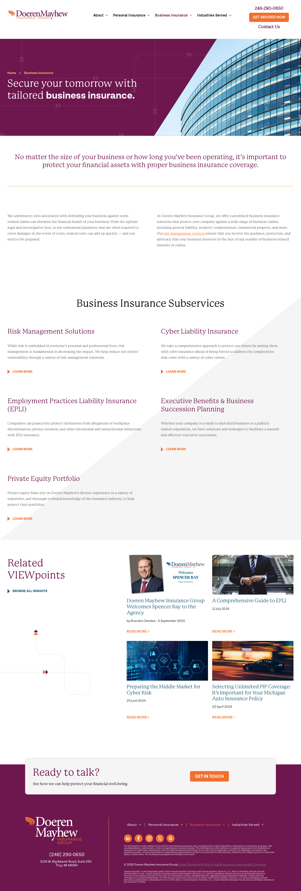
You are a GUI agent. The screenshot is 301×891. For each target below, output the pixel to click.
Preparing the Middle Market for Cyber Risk (163, 690)
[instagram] (149, 838)
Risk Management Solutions (51, 331)
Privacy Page (211, 864)
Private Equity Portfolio (44, 479)
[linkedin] (128, 838)
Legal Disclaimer (190, 864)
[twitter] (160, 838)
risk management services (184, 233)
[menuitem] (101, 15)
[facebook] (139, 838)
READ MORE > (138, 631)
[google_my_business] (171, 838)
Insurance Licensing (234, 864)
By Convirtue (257, 864)
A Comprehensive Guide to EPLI (249, 601)
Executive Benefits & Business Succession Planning (207, 405)
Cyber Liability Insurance (199, 331)
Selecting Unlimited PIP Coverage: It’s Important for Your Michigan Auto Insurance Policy (251, 693)
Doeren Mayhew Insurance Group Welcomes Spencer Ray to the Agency (166, 607)
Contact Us (269, 26)
